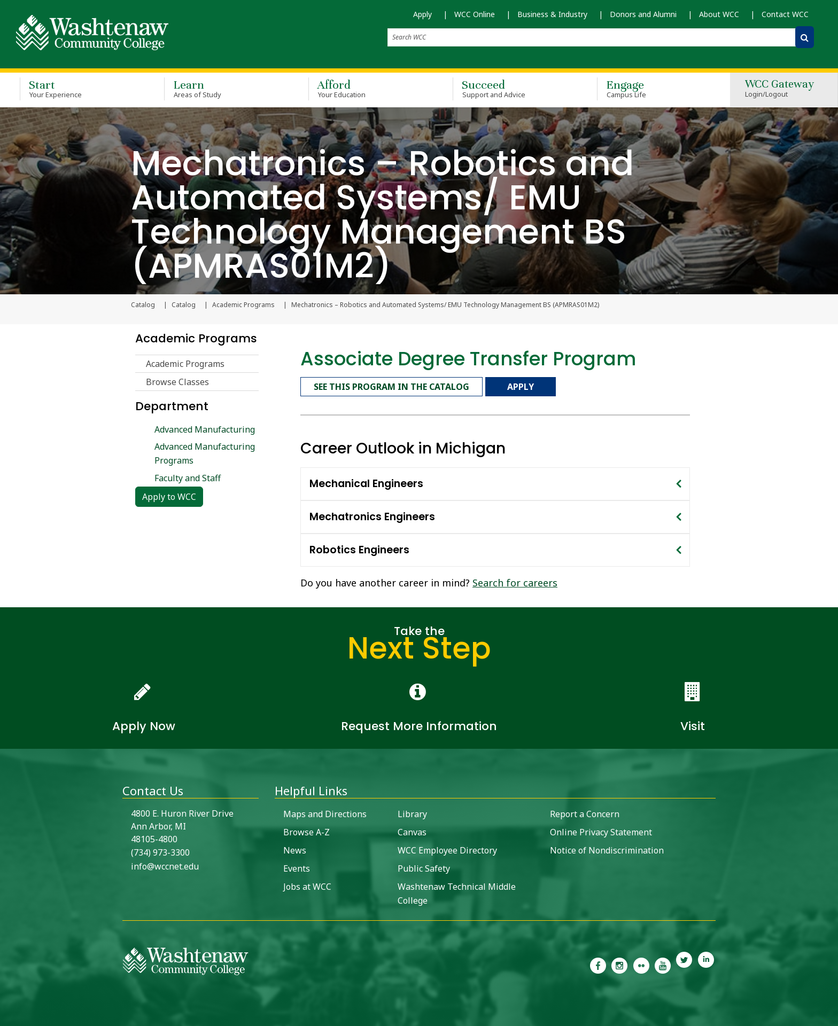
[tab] (495, 482)
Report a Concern (584, 812)
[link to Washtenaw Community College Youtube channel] (662, 962)
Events (296, 867)
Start (76, 87)
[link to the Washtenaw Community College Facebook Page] (598, 962)
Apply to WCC (169, 497)
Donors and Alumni (643, 14)
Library (412, 812)
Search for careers (514, 581)
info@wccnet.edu (165, 865)
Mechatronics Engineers (372, 515)
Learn (220, 87)
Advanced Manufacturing (204, 430)
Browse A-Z (306, 830)
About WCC (719, 14)
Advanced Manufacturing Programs (204, 454)
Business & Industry (552, 14)
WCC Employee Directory (447, 849)
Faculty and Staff (187, 478)
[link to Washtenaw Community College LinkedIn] (706, 962)
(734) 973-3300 (160, 851)
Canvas (412, 830)
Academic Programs (243, 305)
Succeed (509, 87)
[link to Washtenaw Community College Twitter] (684, 962)
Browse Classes (177, 382)
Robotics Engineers (359, 548)
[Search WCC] (804, 37)
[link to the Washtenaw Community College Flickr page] (641, 962)
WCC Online (474, 14)
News (294, 849)
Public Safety (424, 867)
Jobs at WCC (307, 885)
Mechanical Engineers (366, 482)
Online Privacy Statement (601, 830)
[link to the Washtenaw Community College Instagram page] (619, 962)
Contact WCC (785, 14)
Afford (365, 87)
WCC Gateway (779, 88)
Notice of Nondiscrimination (607, 849)
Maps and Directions (325, 812)
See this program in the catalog (391, 386)
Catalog (184, 305)
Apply (422, 14)
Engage (653, 87)
